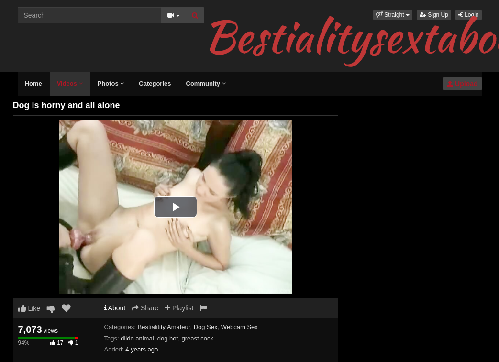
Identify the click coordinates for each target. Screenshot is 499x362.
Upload (462, 84)
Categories (155, 83)
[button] (392, 15)
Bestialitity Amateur (164, 326)
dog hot (167, 338)
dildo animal (137, 338)
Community (206, 83)
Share (145, 308)
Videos (70, 83)
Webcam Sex (239, 326)
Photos (111, 83)
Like (29, 308)
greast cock (197, 338)
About (115, 308)
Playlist (179, 308)
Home (33, 83)
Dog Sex (206, 326)
